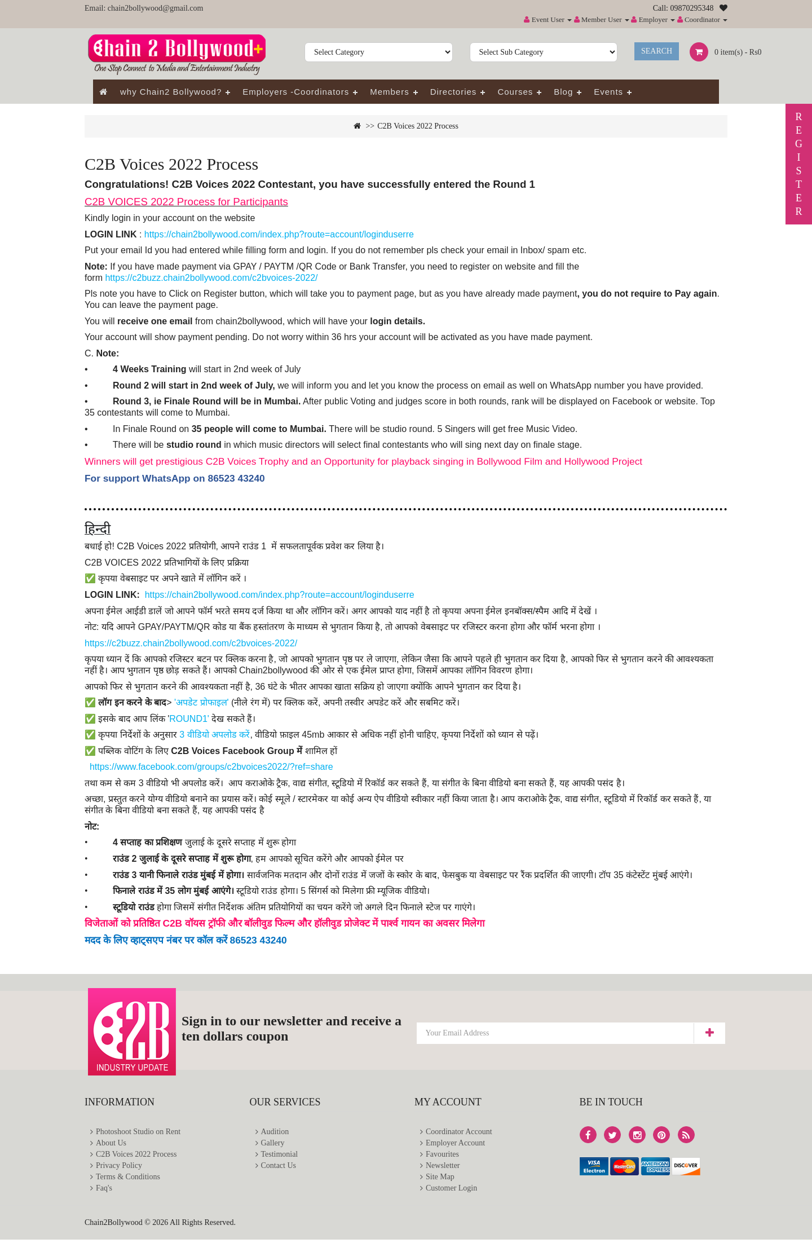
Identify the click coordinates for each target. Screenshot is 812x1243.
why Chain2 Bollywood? (171, 91)
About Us (111, 1144)
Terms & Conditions (128, 1179)
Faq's (104, 1191)
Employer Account (455, 1144)
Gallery (273, 1144)
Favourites (442, 1156)
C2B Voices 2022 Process (417, 126)
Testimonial (279, 1156)
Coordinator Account (459, 1132)
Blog (563, 91)
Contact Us (279, 1167)
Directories (453, 91)
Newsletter (443, 1167)
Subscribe (709, 1033)
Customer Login (451, 1191)
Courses (515, 91)
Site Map (440, 1179)
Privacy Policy (119, 1167)
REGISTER (798, 164)
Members (389, 91)
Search (656, 51)
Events (608, 91)
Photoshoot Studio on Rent (138, 1132)
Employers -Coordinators (295, 91)
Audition (275, 1132)
